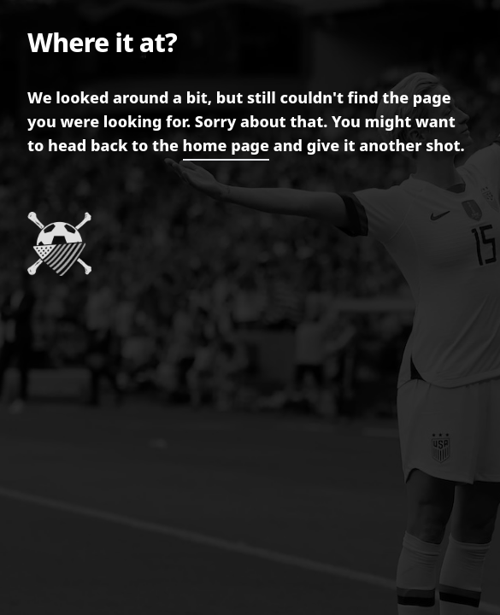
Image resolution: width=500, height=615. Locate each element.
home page (226, 145)
